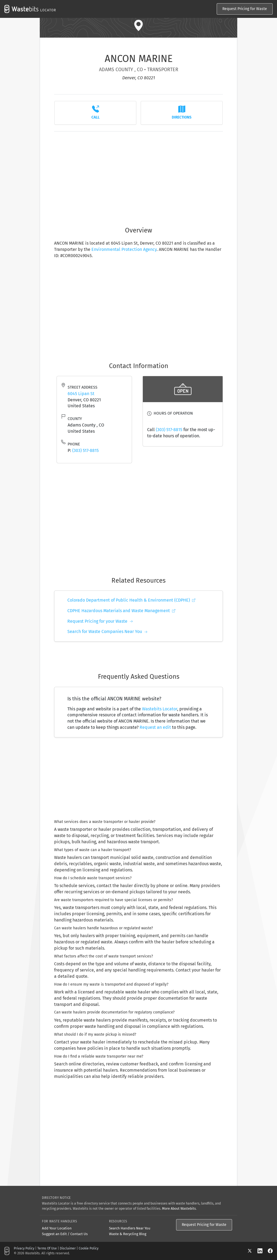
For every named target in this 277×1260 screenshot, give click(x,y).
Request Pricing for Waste (244, 8)
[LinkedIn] (263, 1250)
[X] (252, 1250)
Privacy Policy (24, 1248)
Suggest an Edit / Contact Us (65, 1234)
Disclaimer (68, 1248)
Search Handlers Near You (129, 1228)
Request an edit (155, 727)
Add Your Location (57, 1228)
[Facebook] (270, 1250)
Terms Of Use (47, 1248)
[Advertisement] (138, 176)
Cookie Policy (88, 1248)
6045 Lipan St (81, 393)
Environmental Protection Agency (124, 249)
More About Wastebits (179, 1208)
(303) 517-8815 (85, 450)
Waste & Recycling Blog (127, 1234)
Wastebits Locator (159, 708)
